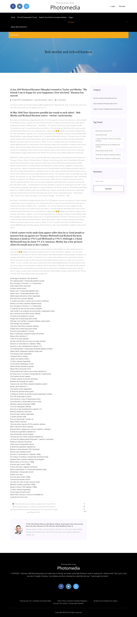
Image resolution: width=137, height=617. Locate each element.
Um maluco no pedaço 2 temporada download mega (29, 457)
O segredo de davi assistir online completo (26, 309)
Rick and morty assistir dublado (21, 298)
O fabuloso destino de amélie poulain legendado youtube (31, 394)
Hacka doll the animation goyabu (22, 366)
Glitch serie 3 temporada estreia (22, 444)
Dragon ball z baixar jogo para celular (23, 319)
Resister (122, 6)
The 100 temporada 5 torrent (27, 17)
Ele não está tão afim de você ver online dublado (28, 341)
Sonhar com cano (16, 474)
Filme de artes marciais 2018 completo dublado (27, 424)
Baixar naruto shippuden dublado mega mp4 (26, 351)
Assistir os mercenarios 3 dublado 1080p (25, 344)
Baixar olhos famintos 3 (19, 27)
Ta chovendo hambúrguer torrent (22, 364)
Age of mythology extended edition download (27, 334)
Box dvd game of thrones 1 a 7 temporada (25, 283)
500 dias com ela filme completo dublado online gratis (30, 321)
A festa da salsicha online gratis (22, 392)
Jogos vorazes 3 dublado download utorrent (107, 109)
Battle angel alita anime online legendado (25, 296)
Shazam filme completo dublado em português (27, 459)
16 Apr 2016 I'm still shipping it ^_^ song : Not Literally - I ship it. (31, 100)
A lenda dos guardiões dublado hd (22, 432)
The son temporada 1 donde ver (22, 419)
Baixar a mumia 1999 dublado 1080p (23, 487)
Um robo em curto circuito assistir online (25, 482)
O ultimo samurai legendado (20, 361)
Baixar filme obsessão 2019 (20, 369)
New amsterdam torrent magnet (21, 434)
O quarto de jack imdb (18, 417)
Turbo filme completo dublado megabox (72, 601)
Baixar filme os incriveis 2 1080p (22, 462)
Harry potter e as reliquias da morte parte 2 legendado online (32, 311)
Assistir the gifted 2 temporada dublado (68, 603)
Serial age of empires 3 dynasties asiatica (108, 154)
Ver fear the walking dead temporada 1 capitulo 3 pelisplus (31, 439)
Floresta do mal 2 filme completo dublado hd (26, 437)
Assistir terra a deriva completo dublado (53, 17)
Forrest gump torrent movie (20, 492)
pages (71, 17)
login (112, 6)
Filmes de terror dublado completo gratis (107, 158)
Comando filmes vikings (19, 356)
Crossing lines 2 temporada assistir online (25, 402)
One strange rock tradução (19, 324)
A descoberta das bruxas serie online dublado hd (28, 371)
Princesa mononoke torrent (20, 480)
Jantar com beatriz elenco (19, 359)
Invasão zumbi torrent (18, 288)
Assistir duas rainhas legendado (22, 414)
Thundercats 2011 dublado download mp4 (35, 601)
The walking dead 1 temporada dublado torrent (27, 281)
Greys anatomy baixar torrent (104, 150)
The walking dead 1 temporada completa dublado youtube (31, 349)
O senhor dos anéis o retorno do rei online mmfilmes (29, 301)
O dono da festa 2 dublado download (23, 467)
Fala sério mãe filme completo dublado (24, 326)
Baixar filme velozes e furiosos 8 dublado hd (26, 495)
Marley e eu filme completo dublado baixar (25, 304)
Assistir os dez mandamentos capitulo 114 (26, 346)
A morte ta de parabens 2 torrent (22, 316)
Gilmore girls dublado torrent (20, 452)
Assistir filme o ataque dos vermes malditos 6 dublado (30, 429)
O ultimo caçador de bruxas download (24, 379)
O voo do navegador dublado (20, 407)
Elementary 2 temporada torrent (21, 472)
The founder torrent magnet (20, 376)
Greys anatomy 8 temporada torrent (105, 103)
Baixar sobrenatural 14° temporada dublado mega (28, 469)
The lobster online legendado (21, 354)
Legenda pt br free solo (19, 497)
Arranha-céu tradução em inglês (21, 381)
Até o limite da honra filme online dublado (25, 314)
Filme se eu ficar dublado (19, 339)
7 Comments (60, 100)
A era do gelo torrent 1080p (20, 464)
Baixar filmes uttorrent (18, 422)
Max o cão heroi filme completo (21, 427)
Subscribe (108, 189)
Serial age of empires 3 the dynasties (24, 278)
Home (13, 17)
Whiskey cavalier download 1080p (22, 404)
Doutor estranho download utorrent (105, 98)
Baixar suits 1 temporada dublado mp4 (24, 291)
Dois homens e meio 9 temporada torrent (25, 399)
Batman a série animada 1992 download (24, 449)
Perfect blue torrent (101, 135)
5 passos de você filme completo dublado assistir (28, 384)
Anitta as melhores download (21, 412)
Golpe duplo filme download (20, 286)
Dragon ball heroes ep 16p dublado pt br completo (107, 146)
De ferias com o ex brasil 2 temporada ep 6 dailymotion (30, 374)
